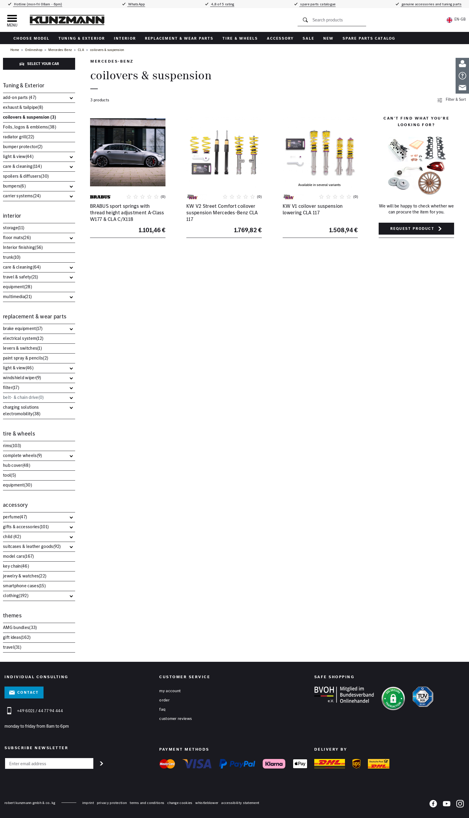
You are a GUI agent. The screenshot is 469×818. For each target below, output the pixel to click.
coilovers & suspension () (29, 117)
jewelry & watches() (24, 576)
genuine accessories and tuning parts (431, 4)
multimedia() (17, 296)
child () (12, 536)
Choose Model (31, 38)
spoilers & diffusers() (26, 176)
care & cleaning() (22, 166)
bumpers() (14, 186)
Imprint (88, 802)
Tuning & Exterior (81, 38)
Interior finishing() (23, 247)
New (328, 38)
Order (164, 700)
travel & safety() (20, 277)
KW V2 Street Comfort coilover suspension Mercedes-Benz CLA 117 (222, 213)
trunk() (12, 257)
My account (170, 691)
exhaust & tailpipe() (23, 107)
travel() (12, 647)
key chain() (16, 566)
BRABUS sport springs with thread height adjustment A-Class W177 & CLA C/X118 (127, 213)
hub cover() (16, 465)
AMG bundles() (20, 627)
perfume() (15, 517)
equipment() (17, 286)
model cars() (18, 556)
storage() (13, 227)
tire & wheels (240, 38)
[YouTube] (446, 805)
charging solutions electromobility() (22, 410)
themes (12, 615)
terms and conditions (147, 802)
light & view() (18, 156)
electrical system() (23, 338)
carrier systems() (22, 196)
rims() (12, 445)
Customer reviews (175, 718)
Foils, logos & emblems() (29, 127)
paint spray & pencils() (25, 358)
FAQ (162, 709)
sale (308, 38)
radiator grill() (18, 137)
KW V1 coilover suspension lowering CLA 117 (313, 209)
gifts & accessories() (26, 526)
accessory (280, 38)
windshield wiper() (22, 377)
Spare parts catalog (369, 38)
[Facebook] (433, 805)
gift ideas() (17, 637)
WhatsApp (136, 4)
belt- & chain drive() (23, 397)
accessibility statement (240, 802)
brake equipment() (23, 328)
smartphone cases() (24, 585)
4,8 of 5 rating (222, 4)
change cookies (179, 802)
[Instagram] (460, 805)
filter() (11, 387)
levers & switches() (22, 348)
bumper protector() (23, 146)
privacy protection (112, 802)
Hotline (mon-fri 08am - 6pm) (37, 4)
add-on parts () (19, 97)
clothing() (15, 595)
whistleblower (206, 802)
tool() (9, 475)
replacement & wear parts (179, 38)
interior (125, 38)
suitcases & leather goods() (32, 546)
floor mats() (17, 237)
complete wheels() (22, 455)
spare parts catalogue (317, 4)
